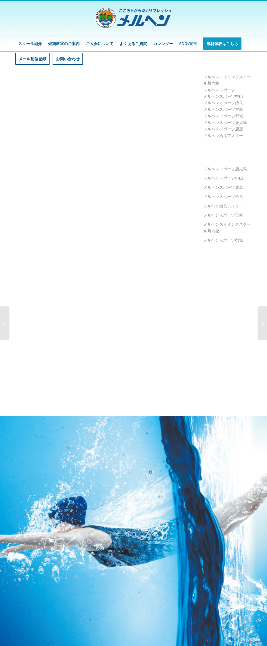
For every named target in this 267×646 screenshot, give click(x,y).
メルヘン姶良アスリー (223, 135)
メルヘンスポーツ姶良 (223, 102)
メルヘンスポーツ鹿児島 (225, 122)
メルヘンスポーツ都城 (223, 115)
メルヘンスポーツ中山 (223, 96)
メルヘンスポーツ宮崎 (223, 109)
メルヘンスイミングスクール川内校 (227, 227)
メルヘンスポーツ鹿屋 (223, 129)
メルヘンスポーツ (219, 90)
